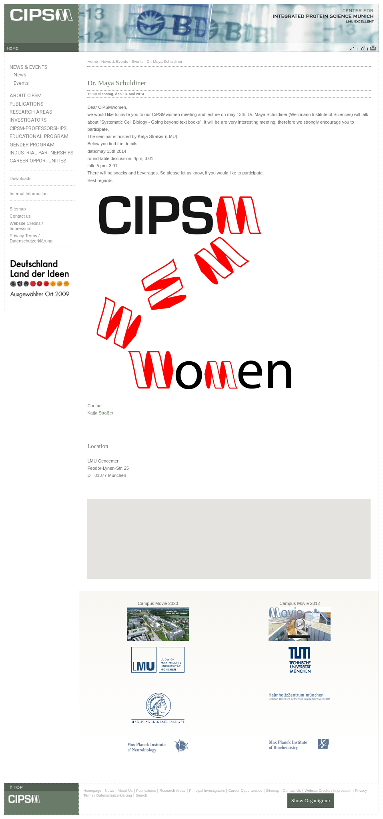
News (20, 75)
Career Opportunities (38, 161)
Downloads (20, 178)
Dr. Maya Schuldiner (164, 61)
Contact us (20, 216)
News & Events (28, 67)
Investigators (28, 120)
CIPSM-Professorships (38, 128)
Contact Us (292, 791)
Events (21, 83)
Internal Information (29, 193)
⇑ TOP (15, 787)
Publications (26, 104)
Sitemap (18, 208)
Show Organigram (310, 800)
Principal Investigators (207, 791)
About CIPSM (26, 95)
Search (141, 795)
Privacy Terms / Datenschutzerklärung (31, 238)
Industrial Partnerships (41, 153)
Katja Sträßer (100, 413)
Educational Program (39, 136)
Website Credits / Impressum (328, 791)
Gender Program (32, 145)
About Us (125, 791)
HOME (12, 48)
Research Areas (31, 112)
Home (92, 61)
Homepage (92, 791)
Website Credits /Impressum (26, 226)
